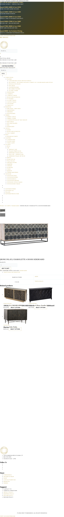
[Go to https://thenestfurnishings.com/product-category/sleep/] (34, 478)
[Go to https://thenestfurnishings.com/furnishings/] (34, 475)
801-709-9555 (4, 37)
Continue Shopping (7, 66)
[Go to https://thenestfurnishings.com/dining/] (34, 483)
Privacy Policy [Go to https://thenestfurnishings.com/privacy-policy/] (8, 492)
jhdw (36, 276)
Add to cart (5, 268)
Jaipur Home (8, 303)
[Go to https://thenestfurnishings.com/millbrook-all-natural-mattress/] (34, 476)
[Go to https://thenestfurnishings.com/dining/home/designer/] (34, 480)
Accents (8, 206)
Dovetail (6, 325)
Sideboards (15, 206)
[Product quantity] (8, 265)
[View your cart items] (0, 53)
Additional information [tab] (12, 272)
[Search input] (8, 51)
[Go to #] (34, 494)
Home (2, 206)
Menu (3, 73)
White (37, 281)
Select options (15, 307)
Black (41, 281)
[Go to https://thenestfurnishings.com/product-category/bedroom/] (34, 481)
